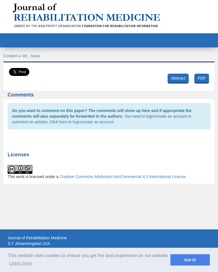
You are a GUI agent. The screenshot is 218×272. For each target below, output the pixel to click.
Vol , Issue (31, 56)
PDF (202, 78)
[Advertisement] (109, 223)
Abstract (178, 78)
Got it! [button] (190, 260)
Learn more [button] (20, 263)
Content (10, 56)
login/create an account (93, 122)
